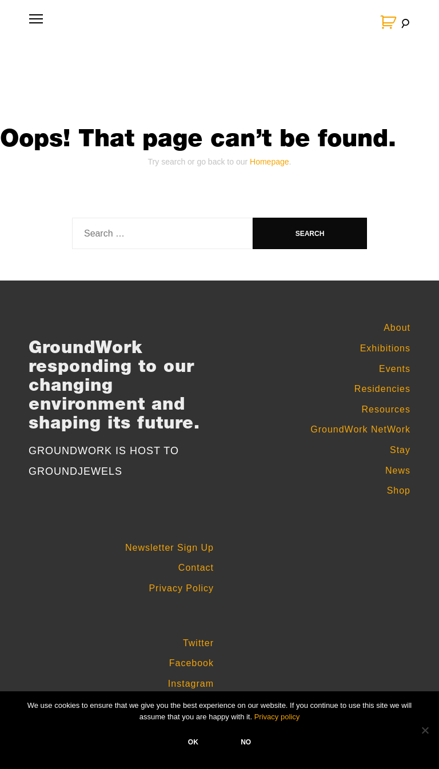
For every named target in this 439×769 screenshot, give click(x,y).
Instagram (191, 683)
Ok (193, 742)
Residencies (382, 389)
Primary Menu (34, 24)
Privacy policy (277, 716)
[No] (424, 730)
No (246, 742)
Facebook (191, 663)
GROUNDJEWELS (75, 471)
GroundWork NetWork (360, 429)
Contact (196, 567)
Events (394, 369)
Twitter (198, 643)
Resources (386, 409)
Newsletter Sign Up (169, 547)
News (397, 470)
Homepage (269, 161)
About (397, 328)
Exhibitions (385, 348)
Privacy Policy (181, 588)
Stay (400, 450)
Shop (398, 490)
